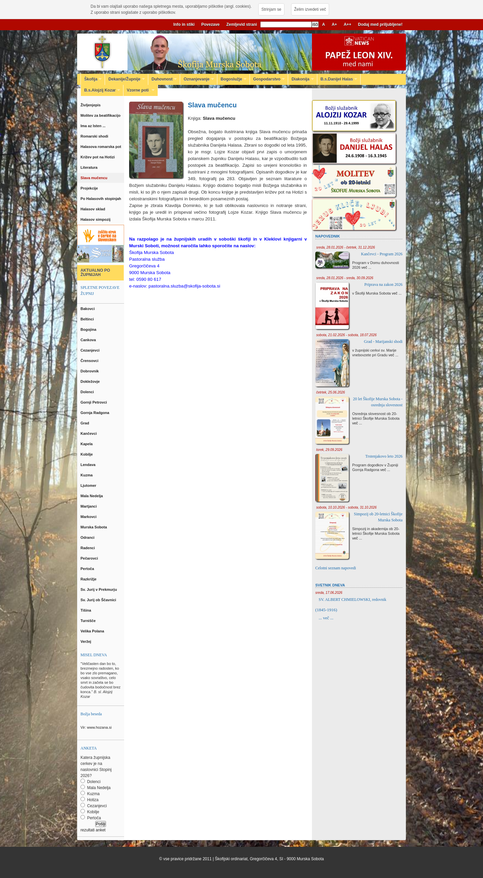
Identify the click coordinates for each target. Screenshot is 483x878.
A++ (348, 24)
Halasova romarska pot (101, 147)
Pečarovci (89, 558)
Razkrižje (89, 579)
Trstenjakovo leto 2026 (383, 456)
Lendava (88, 465)
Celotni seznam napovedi (335, 568)
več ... (366, 267)
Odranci (88, 537)
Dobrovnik (90, 371)
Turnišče (89, 621)
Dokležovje (90, 381)
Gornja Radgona (95, 413)
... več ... (326, 617)
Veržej (86, 641)
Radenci (88, 548)
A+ (334, 24)
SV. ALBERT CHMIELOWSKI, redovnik (352, 599)
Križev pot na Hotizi (98, 157)
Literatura (89, 167)
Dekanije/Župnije (125, 79)
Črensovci (89, 361)
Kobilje (87, 454)
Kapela (87, 444)
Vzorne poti (139, 90)
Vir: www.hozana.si (96, 727)
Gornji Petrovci (94, 402)
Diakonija (301, 79)
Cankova (88, 340)
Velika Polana (92, 631)
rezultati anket (93, 830)
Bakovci (88, 309)
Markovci (89, 517)
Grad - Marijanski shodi (383, 341)
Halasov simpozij (96, 219)
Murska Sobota (94, 527)
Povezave (210, 24)
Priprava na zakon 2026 (383, 284)
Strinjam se (271, 9)
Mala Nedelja (92, 496)
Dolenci (87, 392)
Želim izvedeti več (310, 9)
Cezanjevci (90, 350)
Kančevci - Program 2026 (381, 254)
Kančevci (89, 433)
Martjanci (89, 506)
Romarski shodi (94, 136)
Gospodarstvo (267, 79)
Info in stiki (184, 24)
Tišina (86, 610)
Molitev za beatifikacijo (100, 115)
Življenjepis (91, 105)
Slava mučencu (94, 178)
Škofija (91, 79)
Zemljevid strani (241, 24)
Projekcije (89, 188)
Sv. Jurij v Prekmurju (99, 589)
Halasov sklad (93, 209)
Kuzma (87, 475)
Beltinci (87, 319)
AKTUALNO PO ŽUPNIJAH (95, 272)
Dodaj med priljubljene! (380, 24)
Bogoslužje (232, 79)
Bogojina (88, 329)
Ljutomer (88, 485)
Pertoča (87, 569)
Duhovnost (162, 79)
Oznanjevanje (197, 79)
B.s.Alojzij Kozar (100, 90)
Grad (85, 423)
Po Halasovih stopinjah (101, 199)
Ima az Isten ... (94, 126)
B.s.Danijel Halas (337, 79)
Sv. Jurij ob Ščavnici (98, 600)
